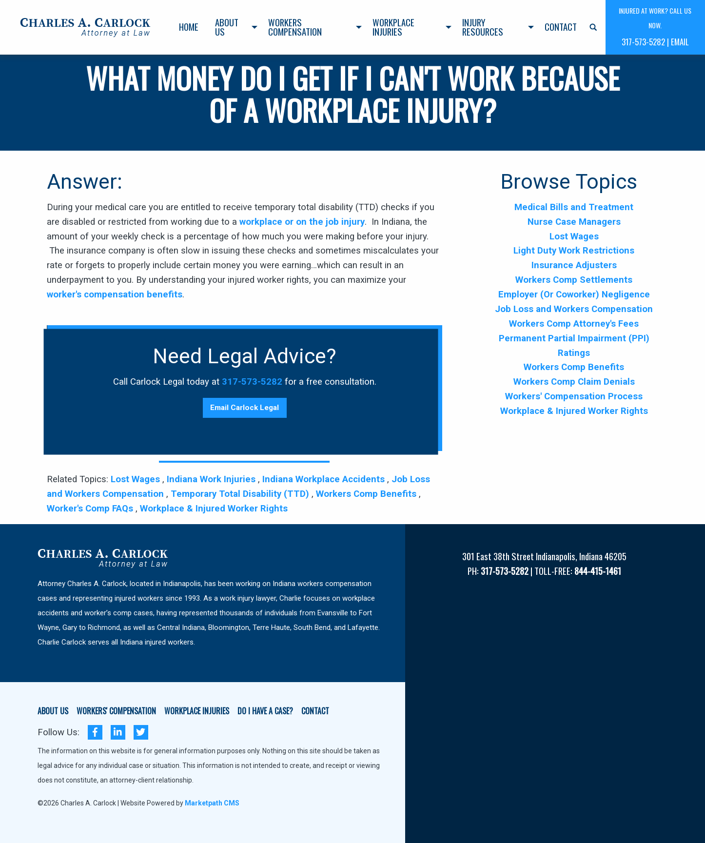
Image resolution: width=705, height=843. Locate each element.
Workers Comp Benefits (367, 494)
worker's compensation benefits (114, 294)
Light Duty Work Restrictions (573, 250)
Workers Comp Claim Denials (574, 381)
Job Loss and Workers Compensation (574, 309)
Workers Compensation (295, 27)
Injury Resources (482, 27)
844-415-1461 (597, 570)
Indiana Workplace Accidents (324, 479)
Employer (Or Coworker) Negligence (574, 294)
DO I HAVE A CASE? (265, 712)
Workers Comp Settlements (573, 279)
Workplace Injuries (393, 27)
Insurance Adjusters (574, 265)
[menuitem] (189, 27)
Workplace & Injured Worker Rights (214, 508)
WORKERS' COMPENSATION (116, 712)
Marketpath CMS (212, 803)
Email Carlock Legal (244, 407)
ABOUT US (53, 712)
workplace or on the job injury (302, 221)
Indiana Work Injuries (212, 479)
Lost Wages (136, 479)
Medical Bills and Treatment (573, 207)
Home (188, 26)
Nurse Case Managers (574, 221)
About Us (226, 27)
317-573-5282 (252, 381)
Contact (561, 26)
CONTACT (315, 712)
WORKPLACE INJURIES (196, 712)
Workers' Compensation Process (574, 396)
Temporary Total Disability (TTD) (241, 494)
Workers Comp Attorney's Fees (574, 323)
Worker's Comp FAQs (91, 508)
